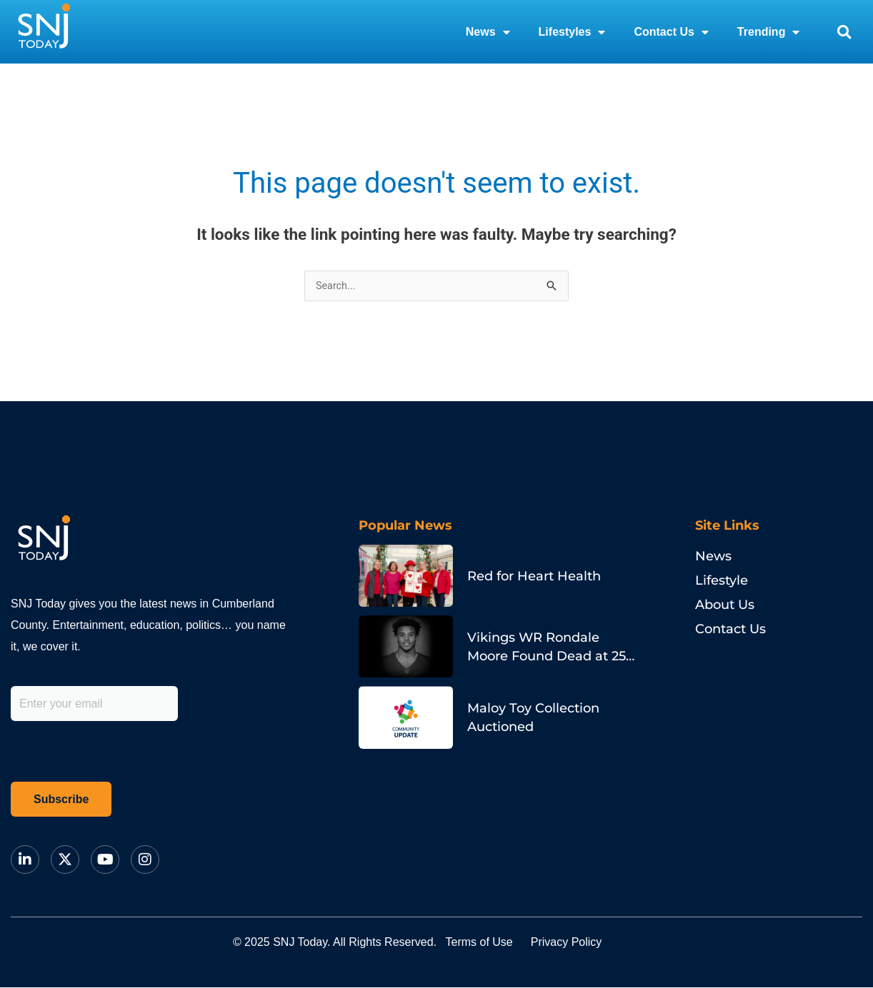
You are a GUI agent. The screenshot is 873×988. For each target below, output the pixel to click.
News (713, 557)
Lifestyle (721, 581)
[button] (844, 31)
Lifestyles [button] (572, 32)
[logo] (43, 32)
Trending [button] (768, 32)
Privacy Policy (593, 943)
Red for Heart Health (534, 577)
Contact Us (730, 629)
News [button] (488, 32)
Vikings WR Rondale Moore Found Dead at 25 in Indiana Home (546, 656)
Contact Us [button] (671, 32)
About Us (724, 605)
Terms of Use (488, 943)
